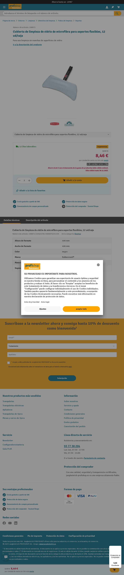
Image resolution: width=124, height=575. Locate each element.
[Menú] (119, 547)
